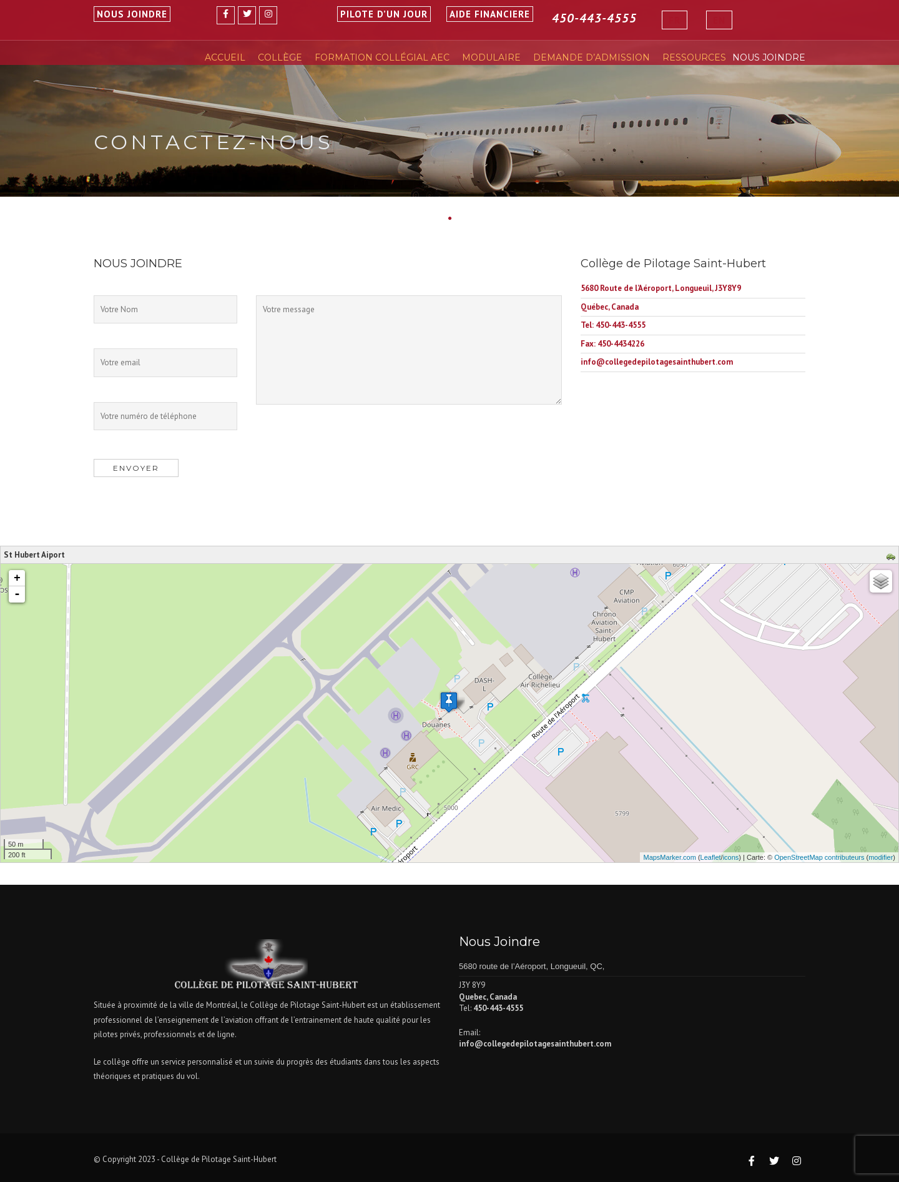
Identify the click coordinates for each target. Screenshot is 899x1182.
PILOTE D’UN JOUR (384, 14)
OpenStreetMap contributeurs (819, 857)
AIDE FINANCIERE (490, 14)
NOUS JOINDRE (132, 14)
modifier (880, 857)
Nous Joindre (768, 57)
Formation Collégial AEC (382, 57)
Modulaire (491, 57)
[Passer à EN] (719, 20)
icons (731, 857)
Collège (280, 57)
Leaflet (710, 857)
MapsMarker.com (669, 857)
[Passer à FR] (674, 20)
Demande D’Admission (591, 57)
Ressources (694, 57)
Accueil (225, 57)
